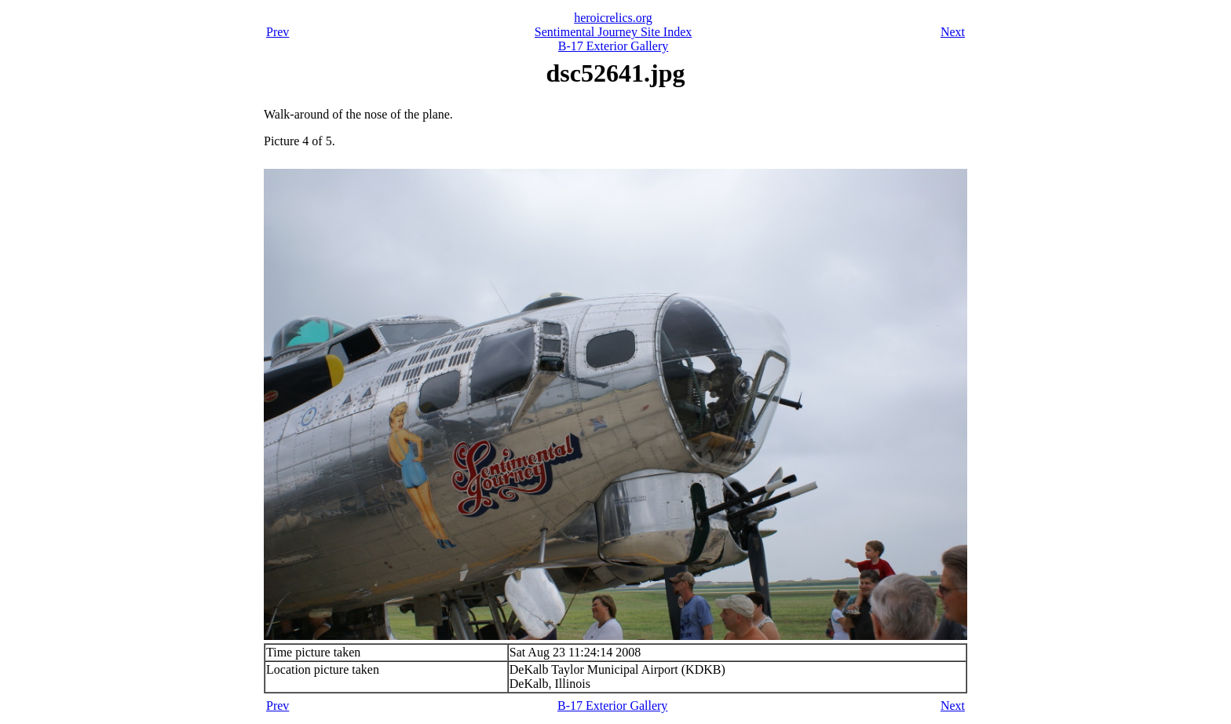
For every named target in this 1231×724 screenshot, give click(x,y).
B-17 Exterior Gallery (613, 46)
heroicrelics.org (613, 17)
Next (953, 31)
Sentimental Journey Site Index (613, 31)
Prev (277, 31)
